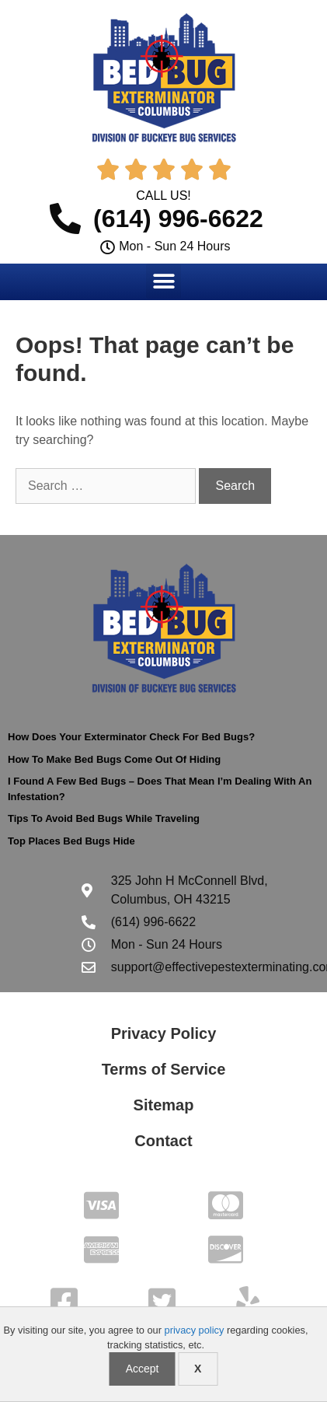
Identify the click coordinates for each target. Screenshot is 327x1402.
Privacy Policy (164, 1033)
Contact (163, 1140)
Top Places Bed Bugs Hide (71, 841)
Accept (142, 1368)
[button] (163, 281)
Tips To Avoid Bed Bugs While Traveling (104, 818)
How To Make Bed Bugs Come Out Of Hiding (114, 759)
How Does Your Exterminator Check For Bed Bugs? (131, 737)
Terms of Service (164, 1069)
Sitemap (164, 1105)
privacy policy (194, 1330)
